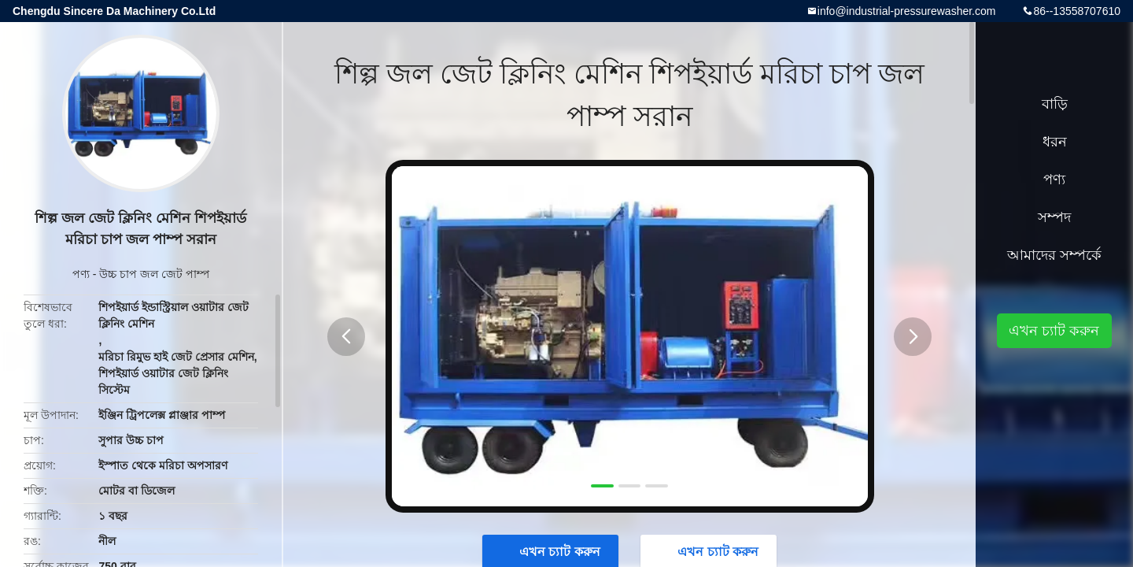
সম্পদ (1054, 217)
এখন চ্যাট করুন (1054, 331)
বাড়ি (1055, 104)
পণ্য (81, 274)
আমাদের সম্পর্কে (1054, 255)
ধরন (1055, 142)
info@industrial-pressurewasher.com (906, 11)
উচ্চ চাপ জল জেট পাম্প (154, 274)
